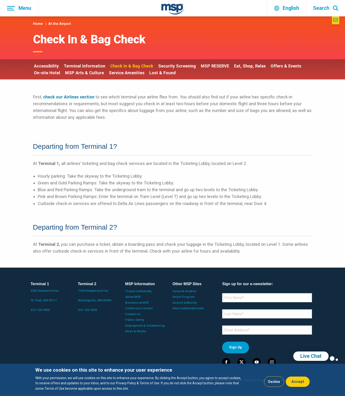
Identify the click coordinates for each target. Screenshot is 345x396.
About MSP (133, 297)
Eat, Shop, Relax (250, 66)
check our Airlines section (68, 96)
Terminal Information (84, 66)
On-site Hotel (47, 72)
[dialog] (172, 380)
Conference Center (139, 308)
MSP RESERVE (215, 66)
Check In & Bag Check (131, 66)
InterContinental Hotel (188, 308)
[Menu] (19, 8)
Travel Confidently (138, 291)
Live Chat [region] (311, 356)
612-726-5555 (40, 310)
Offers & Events (286, 66)
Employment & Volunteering (145, 325)
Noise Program (183, 297)
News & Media (135, 331)
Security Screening (177, 66)
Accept (297, 381)
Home (38, 24)
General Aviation (184, 291)
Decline (274, 382)
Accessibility (46, 66)
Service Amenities (126, 72)
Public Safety (134, 319)
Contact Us (133, 314)
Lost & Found (162, 72)
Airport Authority (184, 302)
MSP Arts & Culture (84, 72)
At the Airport (59, 24)
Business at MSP (137, 302)
